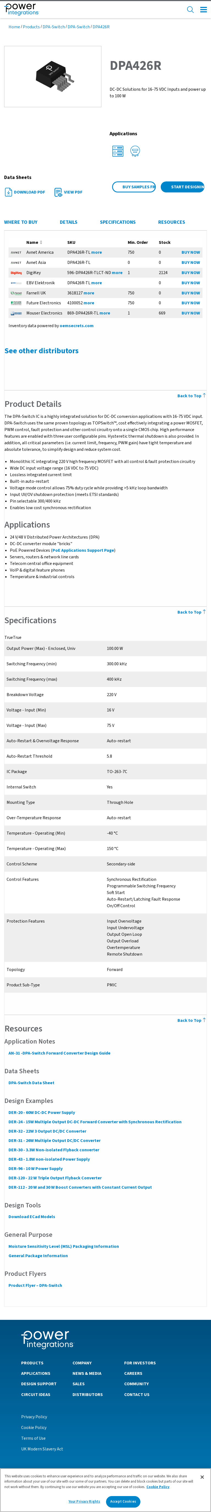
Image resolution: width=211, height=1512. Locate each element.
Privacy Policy (34, 1417)
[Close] (202, 1477)
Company (82, 1363)
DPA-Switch (54, 27)
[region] (105, 1490)
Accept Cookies (123, 1501)
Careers (133, 1373)
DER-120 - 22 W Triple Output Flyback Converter (54, 1178)
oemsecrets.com (76, 326)
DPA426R (101, 27)
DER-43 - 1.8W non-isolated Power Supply (49, 1159)
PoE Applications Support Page (83, 550)
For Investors (140, 1363)
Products (31, 27)
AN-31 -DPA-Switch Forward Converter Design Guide (59, 1053)
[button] (52, 76)
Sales (79, 1384)
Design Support (39, 1384)
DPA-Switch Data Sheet (31, 1083)
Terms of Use (33, 1438)
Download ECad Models (31, 1217)
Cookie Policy (33, 1427)
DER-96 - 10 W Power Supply (35, 1169)
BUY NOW (191, 252)
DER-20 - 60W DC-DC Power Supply (41, 1113)
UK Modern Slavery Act (42, 1449)
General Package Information (38, 1256)
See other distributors (41, 350)
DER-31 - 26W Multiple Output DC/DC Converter (54, 1141)
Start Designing (187, 187)
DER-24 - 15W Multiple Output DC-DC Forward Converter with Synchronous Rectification (94, 1122)
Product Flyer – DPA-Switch (35, 1285)
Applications (35, 1373)
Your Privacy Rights (84, 1501)
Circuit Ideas (35, 1394)
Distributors (88, 1394)
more (96, 252)
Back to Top (192, 1020)
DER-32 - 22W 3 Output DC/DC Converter (47, 1131)
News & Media (87, 1373)
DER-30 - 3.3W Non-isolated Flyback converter (53, 1150)
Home (14, 27)
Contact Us (136, 1394)
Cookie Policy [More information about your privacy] (158, 1487)
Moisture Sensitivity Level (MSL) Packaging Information (63, 1246)
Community (136, 1384)
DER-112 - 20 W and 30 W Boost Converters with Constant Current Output (80, 1187)
